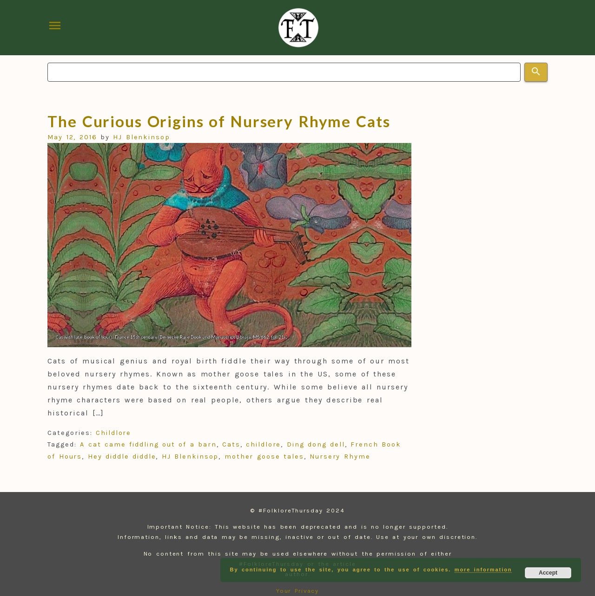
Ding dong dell (316, 444)
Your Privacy (297, 590)
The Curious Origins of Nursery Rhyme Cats (218, 121)
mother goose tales (264, 456)
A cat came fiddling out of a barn (148, 444)
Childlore (113, 433)
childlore (263, 444)
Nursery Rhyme (340, 456)
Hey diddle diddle (122, 456)
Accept (548, 573)
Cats (231, 444)
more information (483, 569)
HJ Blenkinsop (141, 137)
